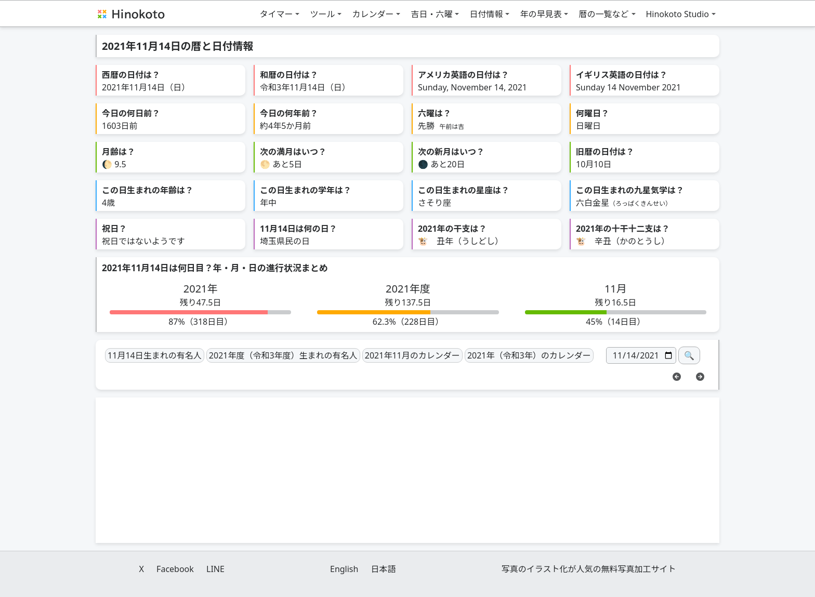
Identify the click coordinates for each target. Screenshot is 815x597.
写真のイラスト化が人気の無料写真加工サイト (589, 569)
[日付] (641, 355)
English (344, 569)
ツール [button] (322, 14)
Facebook (175, 569)
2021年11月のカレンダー (412, 355)
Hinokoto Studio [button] (677, 14)
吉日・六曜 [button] (431, 14)
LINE (215, 569)
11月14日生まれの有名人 (155, 355)
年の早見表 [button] (540, 14)
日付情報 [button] (486, 14)
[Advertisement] (407, 470)
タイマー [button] (276, 14)
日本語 (383, 569)
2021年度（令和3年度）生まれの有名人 (283, 355)
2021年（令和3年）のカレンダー (529, 355)
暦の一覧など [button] (603, 14)
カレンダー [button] (372, 14)
